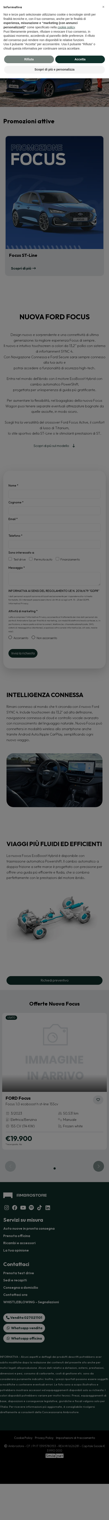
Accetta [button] (80, 59)
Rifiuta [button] (29, 59)
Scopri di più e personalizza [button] (54, 69)
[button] (103, 6)
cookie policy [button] (66, 27)
